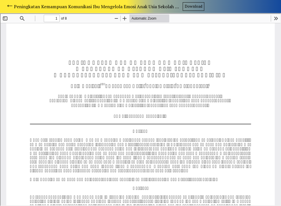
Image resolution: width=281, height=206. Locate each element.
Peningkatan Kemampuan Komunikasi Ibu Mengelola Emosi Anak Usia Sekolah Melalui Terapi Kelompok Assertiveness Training (98, 6)
